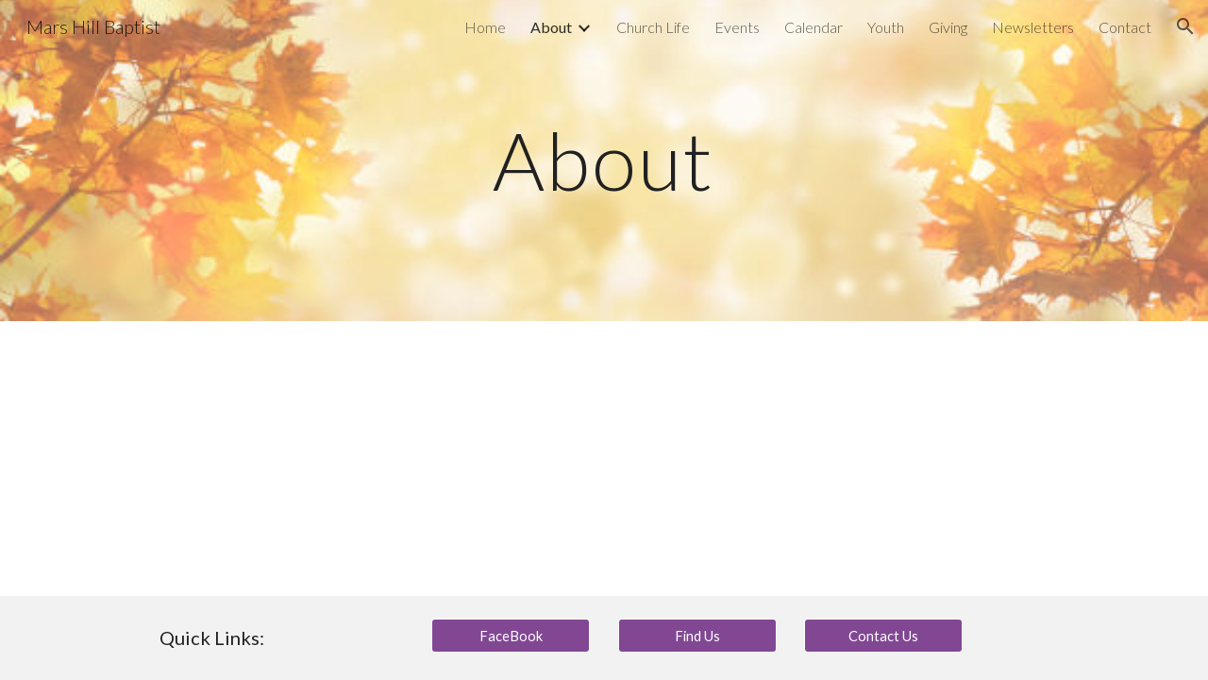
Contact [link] (1125, 27)
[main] (604, 160)
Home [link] (485, 27)
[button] (1185, 26)
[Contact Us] (883, 635)
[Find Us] (697, 635)
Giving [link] (948, 27)
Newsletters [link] (1033, 27)
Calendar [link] (813, 27)
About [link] (551, 27)
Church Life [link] (653, 27)
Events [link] (737, 27)
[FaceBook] (510, 635)
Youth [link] (885, 27)
